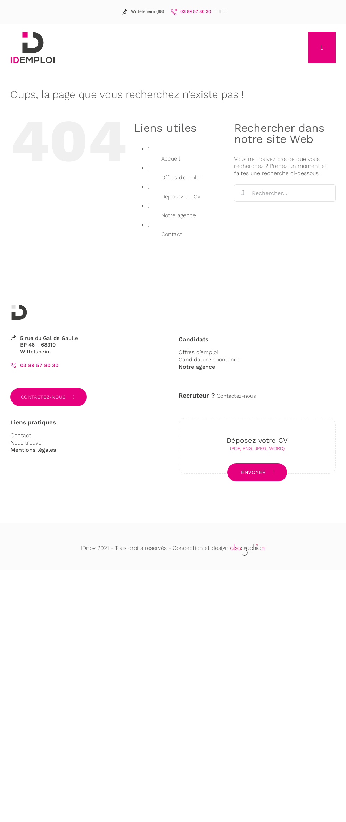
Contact (171, 234)
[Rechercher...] (285, 193)
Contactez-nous (43, 397)
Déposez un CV (181, 196)
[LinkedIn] (220, 11)
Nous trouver (26, 442)
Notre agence (178, 215)
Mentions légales (33, 450)
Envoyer (253, 472)
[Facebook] (217, 11)
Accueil (170, 158)
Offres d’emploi (181, 177)
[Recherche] (243, 193)
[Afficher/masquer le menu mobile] (322, 47)
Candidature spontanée (209, 359)
